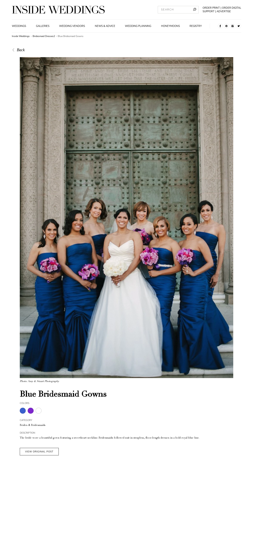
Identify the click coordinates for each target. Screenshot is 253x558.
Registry (196, 26)
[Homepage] (58, 10)
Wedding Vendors (72, 26)
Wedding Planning (138, 26)
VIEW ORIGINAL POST (39, 451)
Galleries (42, 26)
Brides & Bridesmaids (32, 425)
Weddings (19, 26)
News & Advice (105, 26)
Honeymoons (170, 26)
